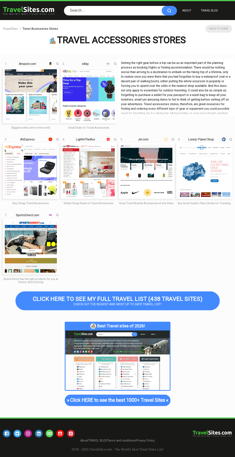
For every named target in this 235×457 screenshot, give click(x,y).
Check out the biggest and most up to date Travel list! (118, 301)
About (186, 10)
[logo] (28, 10)
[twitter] (17, 433)
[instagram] (28, 433)
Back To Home (218, 28)
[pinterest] (71, 433)
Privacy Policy (145, 440)
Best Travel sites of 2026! (117, 326)
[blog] (49, 433)
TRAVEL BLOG (209, 10)
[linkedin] (39, 433)
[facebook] (6, 433)
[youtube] (60, 433)
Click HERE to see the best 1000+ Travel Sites (117, 400)
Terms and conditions (121, 440)
